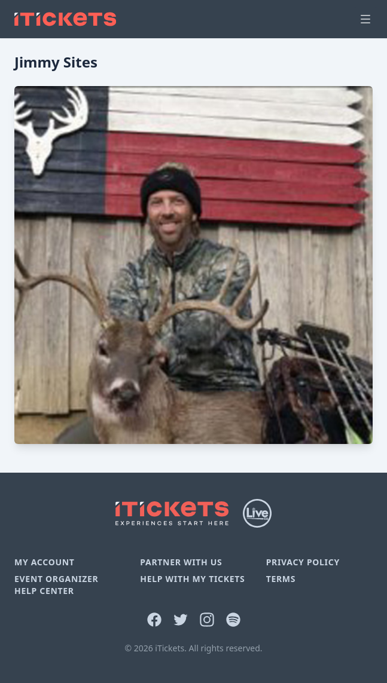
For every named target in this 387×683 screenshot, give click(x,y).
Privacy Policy (303, 562)
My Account (44, 562)
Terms (281, 578)
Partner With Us (181, 562)
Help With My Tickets (192, 578)
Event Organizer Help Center (56, 584)
